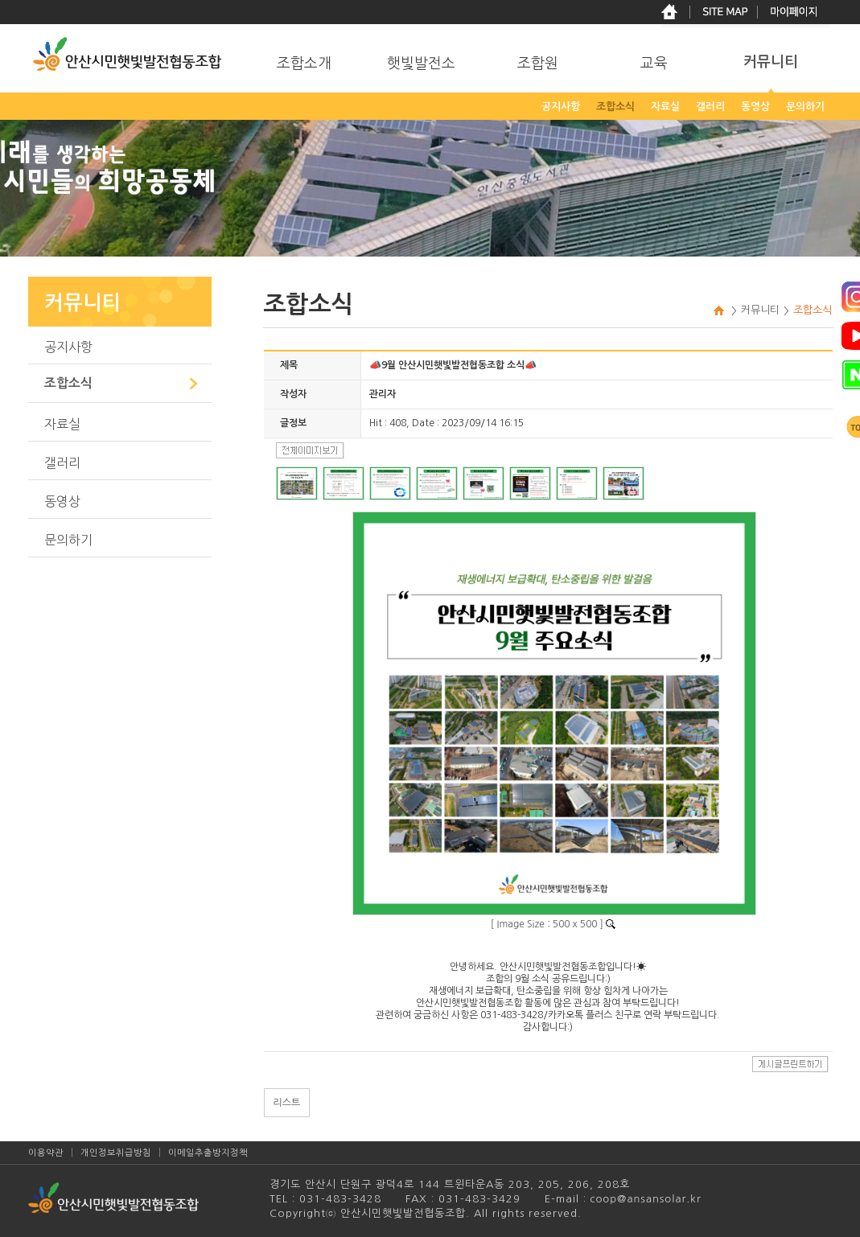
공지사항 (68, 346)
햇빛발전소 (421, 63)
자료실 (62, 423)
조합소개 (304, 63)
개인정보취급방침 (115, 1153)
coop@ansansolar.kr (644, 1199)
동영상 (62, 501)
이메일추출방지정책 (208, 1153)
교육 (654, 63)
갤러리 (62, 462)
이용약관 (46, 1153)
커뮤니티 (770, 62)
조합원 (537, 63)
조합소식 (68, 383)
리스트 (287, 1103)
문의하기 (68, 539)
